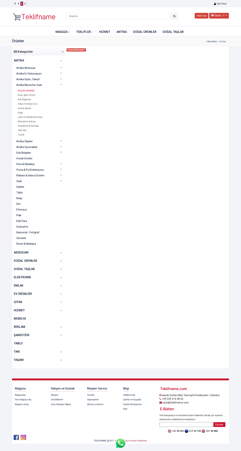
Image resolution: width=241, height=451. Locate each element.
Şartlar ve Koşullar (132, 399)
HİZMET (104, 32)
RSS (125, 409)
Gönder (219, 424)
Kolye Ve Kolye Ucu (28, 104)
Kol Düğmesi (24, 99)
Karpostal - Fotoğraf (28, 232)
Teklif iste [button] (202, 15)
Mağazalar (20, 395)
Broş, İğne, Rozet (26, 95)
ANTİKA (122, 32)
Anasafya (212, 41)
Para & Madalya (25, 164)
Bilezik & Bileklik (26, 90)
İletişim (54, 395)
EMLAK (18, 285)
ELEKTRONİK (22, 277)
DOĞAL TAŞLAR (173, 32)
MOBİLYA (20, 318)
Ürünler (90, 395)
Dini (18, 203)
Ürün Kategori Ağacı (61, 404)
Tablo (19, 192)
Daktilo (20, 186)
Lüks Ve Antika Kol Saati (30, 117)
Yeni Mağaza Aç (23, 399)
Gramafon (22, 226)
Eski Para (21, 221)
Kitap (19, 198)
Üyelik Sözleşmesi (132, 404)
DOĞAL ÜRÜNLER (144, 32)
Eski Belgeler (23, 152)
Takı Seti (22, 130)
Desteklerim (57, 399)
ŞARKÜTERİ (21, 335)
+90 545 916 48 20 (171, 398)
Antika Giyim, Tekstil (28, 79)
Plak (18, 215)
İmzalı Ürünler (24, 158)
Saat (19, 181)
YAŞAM (19, 360)
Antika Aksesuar (25, 67)
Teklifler (83, 32)
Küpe (20, 112)
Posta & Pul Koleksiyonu (30, 169)
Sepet (217, 15)
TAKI (17, 351)
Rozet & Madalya (26, 243)
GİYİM (18, 302)
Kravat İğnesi (24, 108)
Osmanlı (21, 238)
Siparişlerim (93, 399)
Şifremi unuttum (95, 404)
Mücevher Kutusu (27, 121)
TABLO (18, 343)
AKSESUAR (21, 252)
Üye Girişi (220, 3)
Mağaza (62, 32)
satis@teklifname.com (174, 402)
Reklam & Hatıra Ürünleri (30, 175)
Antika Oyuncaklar (27, 147)
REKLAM (19, 327)
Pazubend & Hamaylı (28, 126)
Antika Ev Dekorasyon (29, 73)
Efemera (21, 209)
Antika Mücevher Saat (29, 85)
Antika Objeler (24, 141)
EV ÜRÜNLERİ (23, 294)
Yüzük (21, 134)
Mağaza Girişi (22, 404)
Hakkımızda (129, 395)
